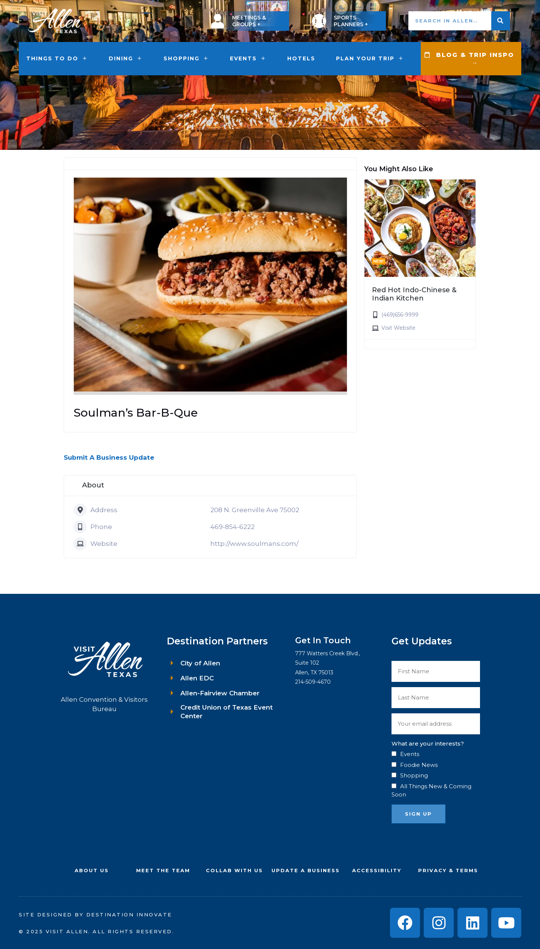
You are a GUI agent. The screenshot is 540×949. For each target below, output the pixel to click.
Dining (126, 58)
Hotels (301, 58)
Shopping (186, 58)
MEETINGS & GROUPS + (249, 21)
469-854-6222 (232, 527)
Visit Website (398, 327)
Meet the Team (163, 870)
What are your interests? (428, 743)
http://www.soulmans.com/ (254, 543)
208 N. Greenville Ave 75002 (254, 510)
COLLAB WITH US (234, 870)
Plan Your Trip (370, 58)
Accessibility (376, 870)
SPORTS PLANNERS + (351, 21)
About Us (92, 870)
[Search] (500, 20)
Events (248, 58)
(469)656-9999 (399, 314)
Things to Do (57, 58)
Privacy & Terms (448, 870)
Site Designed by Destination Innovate (95, 915)
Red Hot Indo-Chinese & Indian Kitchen (414, 294)
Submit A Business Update (109, 457)
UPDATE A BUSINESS (306, 870)
